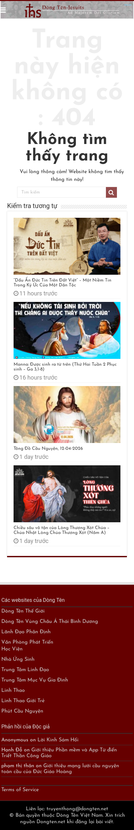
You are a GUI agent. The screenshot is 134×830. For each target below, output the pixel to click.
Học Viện (12, 649)
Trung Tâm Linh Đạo (25, 669)
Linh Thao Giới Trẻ (23, 700)
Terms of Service (20, 789)
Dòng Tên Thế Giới (23, 611)
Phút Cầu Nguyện (22, 711)
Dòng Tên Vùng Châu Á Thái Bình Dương (49, 621)
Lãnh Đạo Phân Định (26, 632)
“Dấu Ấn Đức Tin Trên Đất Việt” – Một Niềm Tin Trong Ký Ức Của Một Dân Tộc (62, 283)
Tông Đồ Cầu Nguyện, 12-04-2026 (48, 448)
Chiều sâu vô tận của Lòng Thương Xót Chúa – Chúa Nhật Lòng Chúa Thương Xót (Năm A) (61, 530)
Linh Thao (13, 690)
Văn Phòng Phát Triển (27, 642)
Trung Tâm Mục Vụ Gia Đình (34, 680)
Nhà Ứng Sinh (18, 659)
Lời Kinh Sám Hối (57, 740)
